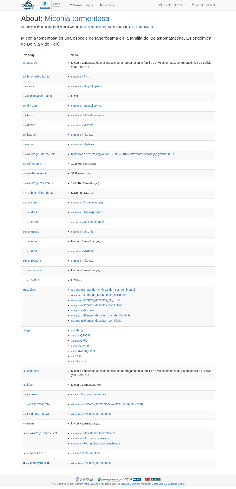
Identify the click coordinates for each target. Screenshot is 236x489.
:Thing (77, 330)
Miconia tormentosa (77, 18)
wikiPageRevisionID (38, 183)
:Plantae (82, 134)
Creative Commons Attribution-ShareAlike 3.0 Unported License (153, 484)
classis (31, 202)
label (28, 384)
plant (48, 26)
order (28, 144)
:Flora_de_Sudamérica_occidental (99, 294)
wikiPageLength (35, 173)
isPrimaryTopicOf (36, 413)
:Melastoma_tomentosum (93, 433)
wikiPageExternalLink (39, 154)
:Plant (76, 356)
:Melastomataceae (88, 115)
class (28, 86)
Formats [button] (108, 5)
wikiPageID (32, 163)
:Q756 (79, 340)
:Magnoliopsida (86, 86)
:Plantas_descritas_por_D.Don (96, 305)
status (31, 280)
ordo (30, 251)
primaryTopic (36, 462)
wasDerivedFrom (36, 404)
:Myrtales (82, 144)
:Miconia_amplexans (90, 438)
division (30, 105)
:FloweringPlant (83, 351)
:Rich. (80, 76)
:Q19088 (81, 335)
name (30, 241)
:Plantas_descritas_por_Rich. (96, 320)
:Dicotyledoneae (87, 202)
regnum (32, 260)
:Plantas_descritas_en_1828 (95, 300)
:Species (78, 361)
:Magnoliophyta (86, 105)
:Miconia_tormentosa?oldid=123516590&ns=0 (107, 404)
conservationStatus (37, 96)
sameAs (30, 394)
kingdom (30, 134)
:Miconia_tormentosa (91, 413)
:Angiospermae (86, 212)
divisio (31, 212)
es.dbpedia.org (143, 26)
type (27, 330)
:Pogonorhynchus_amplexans (96, 443)
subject (29, 289)
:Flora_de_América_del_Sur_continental (103, 289)
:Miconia (82, 125)
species (32, 270)
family (29, 115)
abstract (30, 62)
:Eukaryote (80, 345)
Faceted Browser (172, 5)
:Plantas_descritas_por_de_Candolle (100, 315)
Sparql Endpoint (203, 5)
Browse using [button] (81, 5)
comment (31, 371)
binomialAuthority (36, 76)
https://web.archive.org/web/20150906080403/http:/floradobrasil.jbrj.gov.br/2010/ (122, 154)
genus (29, 125)
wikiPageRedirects (40, 433)
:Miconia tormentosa (88, 394)
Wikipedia (89, 484)
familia (31, 221)
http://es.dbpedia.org (93, 26)
